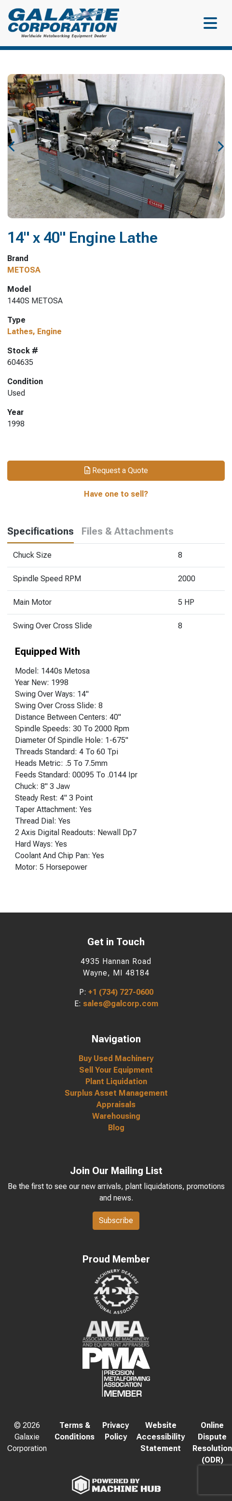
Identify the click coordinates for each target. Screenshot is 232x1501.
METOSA (24, 270)
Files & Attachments (128, 531)
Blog (116, 1127)
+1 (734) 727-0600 (120, 992)
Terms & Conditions (75, 1431)
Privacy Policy (115, 1431)
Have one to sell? (116, 494)
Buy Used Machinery (116, 1058)
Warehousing (116, 1116)
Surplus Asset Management (116, 1093)
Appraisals (116, 1104)
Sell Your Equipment (116, 1070)
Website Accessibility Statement (160, 1437)
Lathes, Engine (34, 331)
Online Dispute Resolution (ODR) (212, 1442)
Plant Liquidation (116, 1081)
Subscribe (116, 1220)
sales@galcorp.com (120, 1003)
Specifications (40, 531)
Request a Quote (116, 470)
